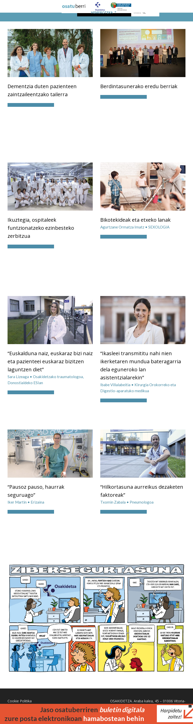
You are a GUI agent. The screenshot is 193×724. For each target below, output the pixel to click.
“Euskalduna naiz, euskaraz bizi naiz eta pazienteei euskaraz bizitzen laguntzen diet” (50, 361)
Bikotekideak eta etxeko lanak (135, 219)
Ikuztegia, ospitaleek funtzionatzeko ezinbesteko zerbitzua (41, 227)
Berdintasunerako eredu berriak (138, 86)
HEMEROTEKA (102, 12)
